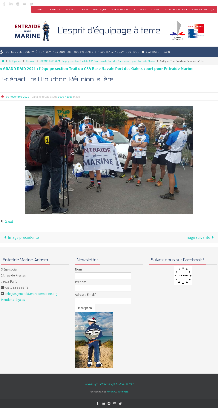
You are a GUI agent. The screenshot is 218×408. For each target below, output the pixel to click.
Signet (9, 221)
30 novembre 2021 (17, 96)
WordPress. (122, 391)
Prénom (80, 282)
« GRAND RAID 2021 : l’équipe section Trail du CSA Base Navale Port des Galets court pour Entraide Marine (96, 68)
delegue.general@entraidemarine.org (30, 293)
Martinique (99, 9)
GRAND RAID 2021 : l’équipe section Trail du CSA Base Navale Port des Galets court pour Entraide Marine (97, 61)
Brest (40, 9)
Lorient (83, 9)
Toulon (155, 9)
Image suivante (200, 237)
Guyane (70, 9)
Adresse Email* (85, 294)
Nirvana (111, 391)
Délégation (15, 61)
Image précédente (20, 237)
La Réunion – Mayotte (123, 9)
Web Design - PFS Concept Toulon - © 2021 (109, 384)
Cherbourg (55, 9)
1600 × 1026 (65, 96)
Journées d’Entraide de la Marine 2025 (185, 9)
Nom (78, 269)
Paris (143, 9)
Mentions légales (13, 299)
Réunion (30, 61)
